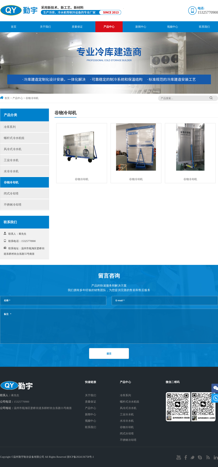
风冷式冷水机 (12, 149)
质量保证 (77, 26)
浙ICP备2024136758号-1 (80, 457)
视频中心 (172, 26)
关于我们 (45, 26)
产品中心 (109, 26)
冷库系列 (10, 126)
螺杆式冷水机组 (14, 138)
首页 (13, 26)
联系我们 (204, 26)
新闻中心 (140, 26)
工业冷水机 (11, 160)
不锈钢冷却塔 (12, 204)
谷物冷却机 (32, 98)
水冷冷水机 (11, 171)
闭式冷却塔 (11, 193)
